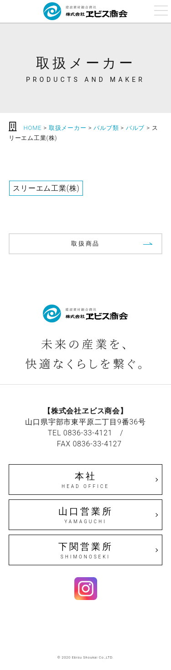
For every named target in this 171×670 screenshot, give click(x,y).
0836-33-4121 (88, 433)
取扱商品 (85, 243)
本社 (85, 480)
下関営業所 (85, 550)
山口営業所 (85, 515)
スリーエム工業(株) (46, 188)
